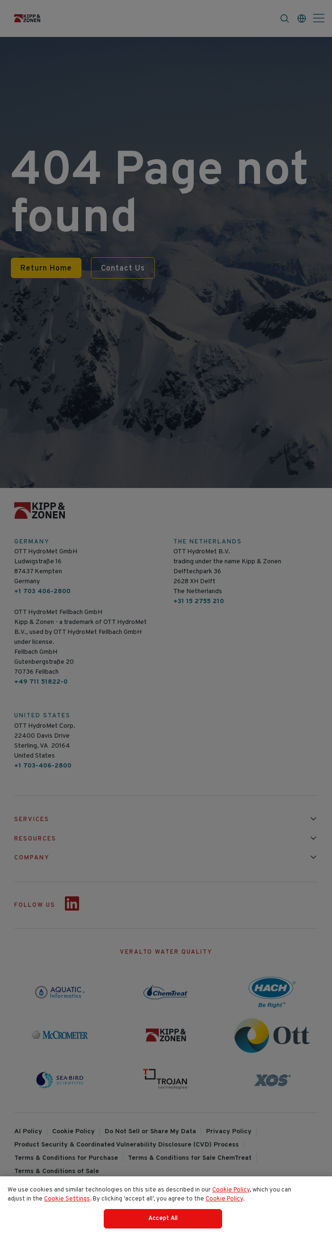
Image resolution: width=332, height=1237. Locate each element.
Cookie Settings (67, 1203)
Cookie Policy (231, 1194)
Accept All (163, 1223)
